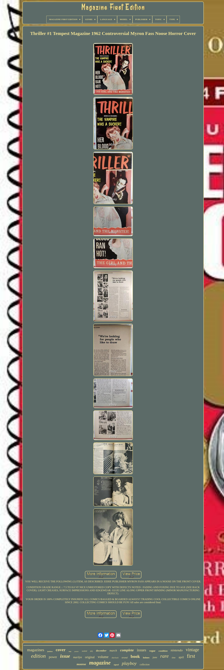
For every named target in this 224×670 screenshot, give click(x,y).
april (181, 657)
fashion (50, 651)
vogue (152, 650)
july (91, 651)
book (135, 656)
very (70, 651)
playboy (129, 663)
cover (60, 649)
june (155, 657)
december (101, 650)
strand (124, 657)
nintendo (177, 650)
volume (103, 657)
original (90, 657)
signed (116, 665)
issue (65, 656)
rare (164, 656)
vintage (192, 649)
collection (144, 664)
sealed (84, 651)
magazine (100, 663)
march (113, 650)
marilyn (77, 657)
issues (141, 650)
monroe (81, 664)
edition (38, 656)
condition (163, 651)
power (53, 657)
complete (127, 650)
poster (77, 651)
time (173, 657)
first (191, 656)
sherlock (115, 657)
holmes (146, 657)
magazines (35, 650)
